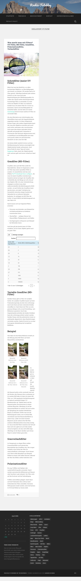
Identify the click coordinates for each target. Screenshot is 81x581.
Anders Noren (50, 577)
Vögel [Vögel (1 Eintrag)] (39, 564)
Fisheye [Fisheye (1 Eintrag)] (45, 531)
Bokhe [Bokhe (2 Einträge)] (40, 528)
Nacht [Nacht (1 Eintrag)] (41, 545)
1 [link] (31, 290)
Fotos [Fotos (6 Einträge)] (31, 534)
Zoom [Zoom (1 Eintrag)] (44, 567)
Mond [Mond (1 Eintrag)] (47, 542)
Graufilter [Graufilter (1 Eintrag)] (42, 534)
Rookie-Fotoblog (40, 7)
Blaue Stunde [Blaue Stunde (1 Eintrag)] (33, 528)
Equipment (10, 155)
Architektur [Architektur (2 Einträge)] (47, 523)
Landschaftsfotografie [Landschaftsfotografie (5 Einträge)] (36, 539)
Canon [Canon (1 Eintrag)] (46, 528)
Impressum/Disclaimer (65, 20)
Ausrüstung (10, 116)
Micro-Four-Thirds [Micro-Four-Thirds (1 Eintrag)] (39, 542)
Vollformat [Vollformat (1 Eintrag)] (33, 564)
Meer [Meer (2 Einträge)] (31, 542)
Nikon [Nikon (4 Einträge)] (31, 550)
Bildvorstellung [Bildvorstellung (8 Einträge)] (39, 526)
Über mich (22, 20)
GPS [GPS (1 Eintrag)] (36, 534)
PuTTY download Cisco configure (22, 178)
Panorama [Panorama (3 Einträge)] (33, 553)
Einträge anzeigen (18, 239)
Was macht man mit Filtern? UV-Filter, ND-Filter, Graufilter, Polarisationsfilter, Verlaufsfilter (20, 50)
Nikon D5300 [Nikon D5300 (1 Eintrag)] (38, 550)
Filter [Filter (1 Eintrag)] (40, 531)
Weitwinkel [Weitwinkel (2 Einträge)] (45, 564)
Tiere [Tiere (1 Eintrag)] (43, 559)
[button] (16, 247)
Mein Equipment (36, 20)
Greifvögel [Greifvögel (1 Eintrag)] (32, 537)
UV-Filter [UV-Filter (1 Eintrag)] (41, 561)
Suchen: (13, 242)
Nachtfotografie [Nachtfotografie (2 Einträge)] (34, 548)
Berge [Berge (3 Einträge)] (31, 526)
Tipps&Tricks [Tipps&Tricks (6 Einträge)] (33, 561)
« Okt (5, 541)
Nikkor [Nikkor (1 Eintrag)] (48, 548)
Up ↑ (75, 577)
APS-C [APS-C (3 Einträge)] (40, 523)
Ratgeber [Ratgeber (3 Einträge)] (32, 556)
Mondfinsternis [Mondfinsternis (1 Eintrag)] (34, 545)
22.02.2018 (11, 499)
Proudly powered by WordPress (15, 577)
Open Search (75, 25)
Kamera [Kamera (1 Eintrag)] (39, 537)
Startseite (10, 20)
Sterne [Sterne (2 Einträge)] (32, 559)
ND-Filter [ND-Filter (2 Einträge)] (42, 548)
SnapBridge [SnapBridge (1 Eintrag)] (45, 556)
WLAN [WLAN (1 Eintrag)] (32, 567)
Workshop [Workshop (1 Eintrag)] (38, 567)
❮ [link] (28, 290)
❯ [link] (34, 290)
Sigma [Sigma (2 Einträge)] (38, 556)
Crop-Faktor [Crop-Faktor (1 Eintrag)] (33, 531)
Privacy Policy (12, 25)
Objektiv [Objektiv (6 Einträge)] (46, 550)
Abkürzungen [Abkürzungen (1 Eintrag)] (33, 523)
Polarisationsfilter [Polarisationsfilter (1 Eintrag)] (42, 553)
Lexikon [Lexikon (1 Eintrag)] (46, 539)
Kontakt (49, 20)
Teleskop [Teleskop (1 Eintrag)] (38, 559)
